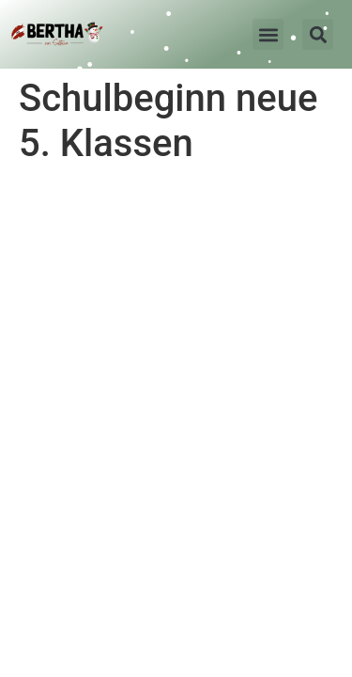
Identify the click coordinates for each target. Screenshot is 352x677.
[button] (268, 34)
